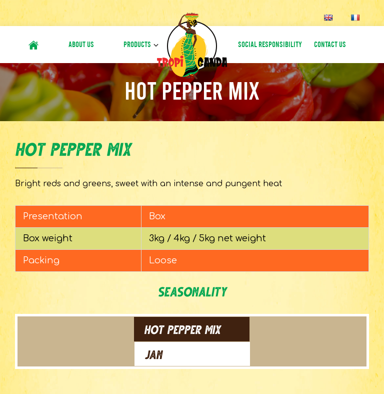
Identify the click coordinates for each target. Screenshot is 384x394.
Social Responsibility (270, 44)
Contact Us (330, 44)
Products (137, 44)
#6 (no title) (33, 44)
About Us (81, 44)
